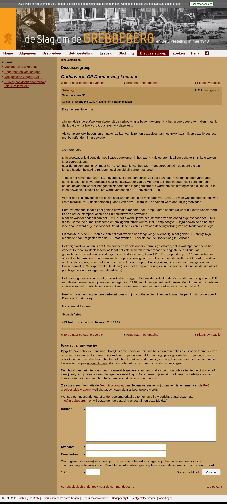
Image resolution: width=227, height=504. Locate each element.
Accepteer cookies (201, 3)
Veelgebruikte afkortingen (21, 66)
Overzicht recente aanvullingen (60, 498)
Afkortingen (165, 498)
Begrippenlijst (120, 498)
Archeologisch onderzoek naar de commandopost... (98, 486)
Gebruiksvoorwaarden (115, 385)
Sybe (65, 90)
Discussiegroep (153, 53)
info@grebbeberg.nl (74, 400)
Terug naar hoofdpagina (142, 82)
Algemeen (27, 53)
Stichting (126, 53)
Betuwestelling (81, 53)
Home (8, 53)
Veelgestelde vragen (144, 498)
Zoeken (178, 53)
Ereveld (106, 53)
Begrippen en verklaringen (22, 71)
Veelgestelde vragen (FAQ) (23, 77)
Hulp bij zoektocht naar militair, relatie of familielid (25, 84)
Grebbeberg (52, 53)
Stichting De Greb (28, 498)
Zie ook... (213, 486)
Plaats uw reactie (209, 82)
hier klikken (174, 3)
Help (195, 53)
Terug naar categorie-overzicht (84, 82)
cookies (75, 3)
